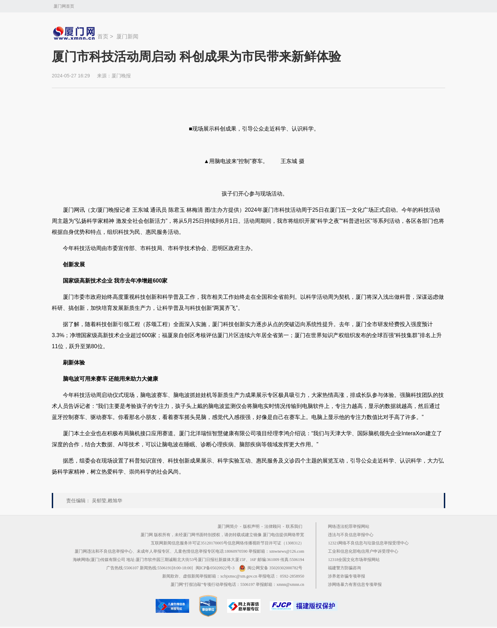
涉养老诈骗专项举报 (346, 576)
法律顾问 (272, 526)
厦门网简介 (227, 526)
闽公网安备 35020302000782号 (270, 567)
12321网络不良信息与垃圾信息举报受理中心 (368, 543)
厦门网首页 (63, 6)
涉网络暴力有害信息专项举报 (355, 584)
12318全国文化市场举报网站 (354, 559)
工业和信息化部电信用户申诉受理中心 (363, 551)
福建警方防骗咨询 (344, 567)
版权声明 (251, 526)
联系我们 (294, 526)
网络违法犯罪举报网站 (348, 526)
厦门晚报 (121, 75)
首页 (102, 36)
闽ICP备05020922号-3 (215, 567)
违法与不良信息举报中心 (350, 534)
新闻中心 (74, 33)
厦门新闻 (127, 36)
